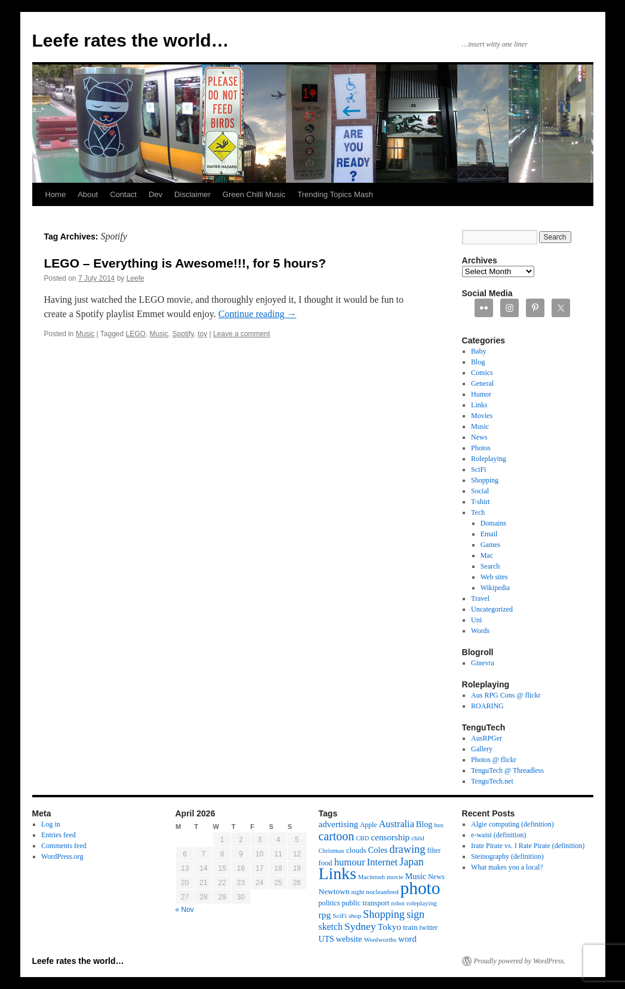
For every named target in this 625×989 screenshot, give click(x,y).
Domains (493, 523)
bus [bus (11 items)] (439, 824)
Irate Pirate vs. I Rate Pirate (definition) (527, 845)
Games (490, 544)
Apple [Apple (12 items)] (368, 825)
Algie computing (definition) (512, 824)
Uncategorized (492, 609)
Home (55, 194)
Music (85, 334)
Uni (476, 620)
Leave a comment (241, 334)
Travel (480, 598)
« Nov (185, 909)
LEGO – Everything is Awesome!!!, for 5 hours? (185, 263)
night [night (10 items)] (357, 892)
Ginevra (482, 663)
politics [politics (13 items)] (329, 903)
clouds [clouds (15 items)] (356, 850)
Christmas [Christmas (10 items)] (331, 850)
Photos (481, 448)
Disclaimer (192, 194)
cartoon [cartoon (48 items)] (337, 836)
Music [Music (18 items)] (415, 876)
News (479, 437)
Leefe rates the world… (130, 40)
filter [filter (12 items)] (434, 851)
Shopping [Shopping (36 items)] (384, 914)
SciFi (478, 469)
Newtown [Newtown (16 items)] (334, 891)
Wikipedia (495, 587)
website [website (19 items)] (349, 939)
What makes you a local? (507, 867)
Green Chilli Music (254, 194)
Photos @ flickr (493, 759)
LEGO (136, 334)
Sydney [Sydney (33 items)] (360, 926)
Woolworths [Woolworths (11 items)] (380, 939)
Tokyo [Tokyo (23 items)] (389, 927)
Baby (478, 351)
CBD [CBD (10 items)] (362, 838)
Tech (478, 512)
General (482, 383)
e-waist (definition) (498, 835)
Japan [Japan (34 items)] (411, 862)
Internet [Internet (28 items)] (382, 862)
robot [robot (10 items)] (398, 903)
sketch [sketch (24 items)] (331, 927)
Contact (123, 194)
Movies (481, 415)
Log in (50, 824)
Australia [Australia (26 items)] (396, 824)
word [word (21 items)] (407, 939)
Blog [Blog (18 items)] (424, 824)
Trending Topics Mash (334, 194)
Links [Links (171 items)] (337, 873)
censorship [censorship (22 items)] (390, 837)
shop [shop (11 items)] (355, 915)
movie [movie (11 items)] (395, 876)
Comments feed (64, 845)
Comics (482, 372)
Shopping (484, 480)
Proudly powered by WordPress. (520, 961)
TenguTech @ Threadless (507, 770)
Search (490, 566)
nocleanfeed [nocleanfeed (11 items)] (382, 891)
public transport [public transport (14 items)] (365, 903)
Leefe (135, 278)
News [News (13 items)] (436, 877)
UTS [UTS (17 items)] (326, 939)
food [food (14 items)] (325, 863)
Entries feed (58, 835)
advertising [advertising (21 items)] (338, 824)
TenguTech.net (492, 781)
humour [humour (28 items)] (349, 862)
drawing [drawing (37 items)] (407, 849)
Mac (487, 555)
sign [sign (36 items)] (415, 914)
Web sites (494, 577)
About (88, 194)
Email (489, 534)
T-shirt (480, 501)
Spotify (183, 334)
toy (202, 334)
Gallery (481, 749)
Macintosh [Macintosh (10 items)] (371, 877)
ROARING (487, 706)
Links (479, 405)
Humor (481, 394)
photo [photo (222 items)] (421, 888)
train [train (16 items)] (410, 927)
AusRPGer (486, 738)
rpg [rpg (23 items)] (325, 915)
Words (480, 630)
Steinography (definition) (507, 856)
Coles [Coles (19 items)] (378, 850)
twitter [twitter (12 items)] (429, 928)
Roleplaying (488, 458)
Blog (478, 362)
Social (480, 491)
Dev (155, 194)
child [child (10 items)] (417, 838)
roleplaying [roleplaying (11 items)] (422, 903)
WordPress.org (62, 856)
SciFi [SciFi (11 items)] (339, 915)
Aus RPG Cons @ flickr (505, 695)
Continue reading (257, 314)
